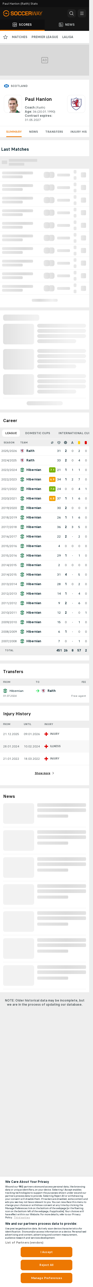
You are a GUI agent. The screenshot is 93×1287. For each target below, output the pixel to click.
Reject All (46, 1265)
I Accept (46, 1252)
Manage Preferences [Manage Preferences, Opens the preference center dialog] (46, 1278)
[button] (71, 13)
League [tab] (11, 433)
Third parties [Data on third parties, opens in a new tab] (22, 1217)
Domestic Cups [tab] (37, 433)
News (33, 131)
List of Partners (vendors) (24, 1242)
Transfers (54, 131)
